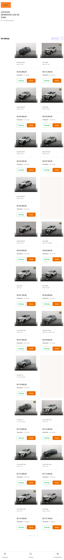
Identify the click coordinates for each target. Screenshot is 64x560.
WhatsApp (21, 80)
